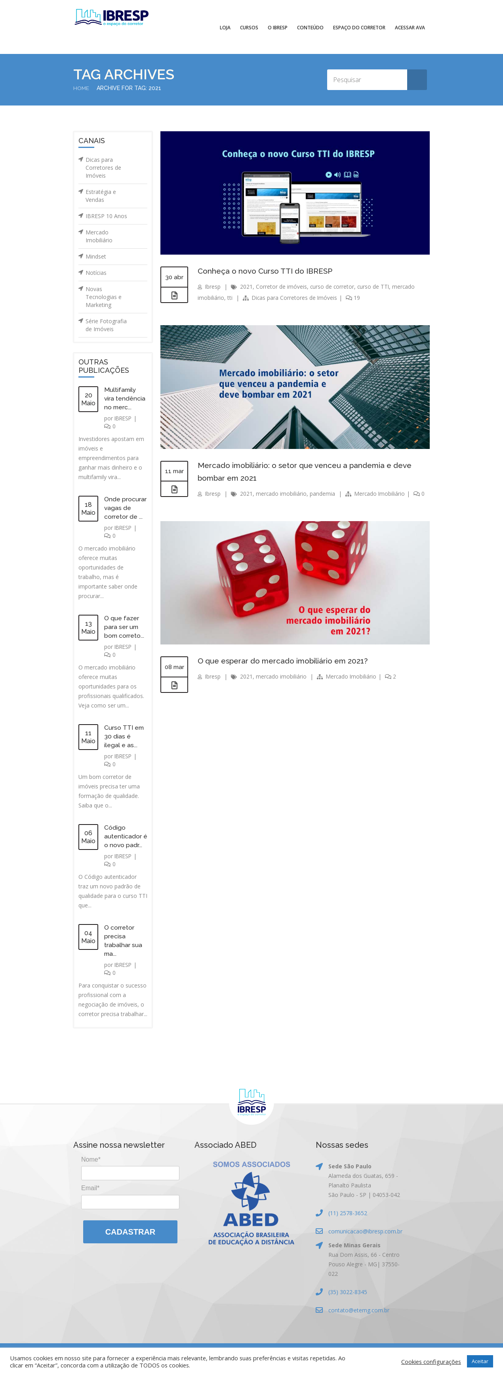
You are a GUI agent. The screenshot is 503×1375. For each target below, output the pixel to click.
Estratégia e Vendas (101, 195)
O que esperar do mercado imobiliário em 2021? (287, 660)
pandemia (323, 493)
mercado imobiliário (281, 493)
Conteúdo (310, 27)
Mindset (96, 256)
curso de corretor (333, 286)
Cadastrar (130, 1231)
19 (354, 297)
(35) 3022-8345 (347, 1292)
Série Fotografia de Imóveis (106, 325)
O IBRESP (278, 27)
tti (229, 297)
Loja (225, 27)
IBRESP (123, 418)
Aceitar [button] (480, 1361)
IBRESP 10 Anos (106, 216)
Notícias (96, 272)
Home (81, 88)
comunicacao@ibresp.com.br (365, 1231)
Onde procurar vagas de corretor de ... (125, 507)
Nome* (91, 1159)
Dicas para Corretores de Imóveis (103, 167)
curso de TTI (374, 286)
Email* (90, 1188)
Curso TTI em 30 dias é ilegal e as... (124, 736)
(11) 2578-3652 (347, 1213)
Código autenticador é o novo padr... (125, 836)
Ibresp (213, 286)
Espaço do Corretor (359, 27)
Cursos (249, 27)
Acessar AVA (410, 27)
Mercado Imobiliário (99, 236)
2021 (246, 286)
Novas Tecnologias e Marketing (104, 297)
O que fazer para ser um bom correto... (124, 626)
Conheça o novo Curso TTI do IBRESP (269, 271)
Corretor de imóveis (281, 286)
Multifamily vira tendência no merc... (125, 398)
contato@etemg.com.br (358, 1310)
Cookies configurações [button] (431, 1361)
